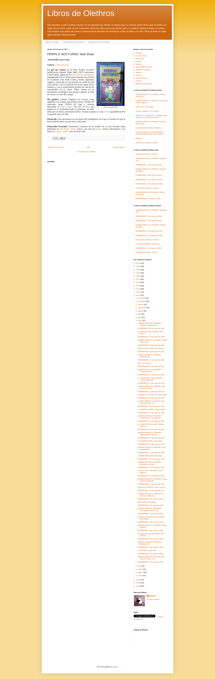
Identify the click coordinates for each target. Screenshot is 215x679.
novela (107, 111)
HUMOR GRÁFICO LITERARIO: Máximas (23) (149, 543)
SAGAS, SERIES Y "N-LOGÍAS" (147, 111)
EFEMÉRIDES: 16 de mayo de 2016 (151, 444)
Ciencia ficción (61, 65)
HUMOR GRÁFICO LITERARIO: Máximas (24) (149, 356)
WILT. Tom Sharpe (144, 363)
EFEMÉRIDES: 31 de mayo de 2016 (151, 328)
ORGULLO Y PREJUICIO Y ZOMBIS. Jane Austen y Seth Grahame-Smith (151, 116)
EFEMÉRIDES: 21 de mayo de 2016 (151, 406)
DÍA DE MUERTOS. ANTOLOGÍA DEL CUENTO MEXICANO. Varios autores (150, 133)
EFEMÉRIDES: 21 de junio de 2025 (149, 165)
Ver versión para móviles (86, 152)
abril (140, 566)
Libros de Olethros (80, 13)
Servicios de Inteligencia (83, 75)
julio (140, 314)
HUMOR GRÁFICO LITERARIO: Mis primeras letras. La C (151, 402)
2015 (138, 580)
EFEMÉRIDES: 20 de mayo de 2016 (151, 413)
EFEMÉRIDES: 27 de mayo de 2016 (151, 360)
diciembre (142, 298)
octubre (141, 304)
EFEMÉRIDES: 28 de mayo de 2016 (151, 352)
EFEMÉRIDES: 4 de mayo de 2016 (150, 539)
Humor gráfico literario (144, 67)
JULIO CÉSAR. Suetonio (147, 502)
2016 (138, 295)
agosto (140, 311)
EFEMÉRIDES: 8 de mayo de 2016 (150, 505)
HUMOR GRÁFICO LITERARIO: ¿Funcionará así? (149, 371)
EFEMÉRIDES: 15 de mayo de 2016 (151, 453)
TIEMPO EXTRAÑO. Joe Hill (146, 154)
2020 (138, 282)
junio (140, 317)
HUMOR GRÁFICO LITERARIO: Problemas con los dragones (149, 417)
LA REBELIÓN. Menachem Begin (150, 456)
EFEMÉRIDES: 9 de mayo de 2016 (150, 499)
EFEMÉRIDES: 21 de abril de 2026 (148, 248)
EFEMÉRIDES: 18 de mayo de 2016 (151, 429)
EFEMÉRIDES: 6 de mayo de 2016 (150, 522)
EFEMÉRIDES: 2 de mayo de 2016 (150, 554)
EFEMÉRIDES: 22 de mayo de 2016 (151, 398)
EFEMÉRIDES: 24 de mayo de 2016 (151, 383)
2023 (138, 273)
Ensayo (138, 61)
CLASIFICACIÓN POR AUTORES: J (149, 128)
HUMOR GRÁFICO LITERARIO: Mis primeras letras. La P (151, 558)
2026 (138, 263)
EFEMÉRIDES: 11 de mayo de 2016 (151, 484)
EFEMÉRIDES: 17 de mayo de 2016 (151, 438)
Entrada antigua (119, 147)
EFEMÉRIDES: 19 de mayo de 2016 (151, 421)
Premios (139, 81)
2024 (138, 270)
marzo (140, 569)
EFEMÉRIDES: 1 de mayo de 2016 (150, 562)
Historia (138, 64)
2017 (138, 292)
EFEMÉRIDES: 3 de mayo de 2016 (150, 547)
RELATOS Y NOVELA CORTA (147, 143)
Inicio (88, 147)
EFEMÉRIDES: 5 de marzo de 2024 (149, 175)
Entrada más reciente (55, 147)
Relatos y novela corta (144, 84)
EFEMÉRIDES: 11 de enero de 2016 (149, 180)
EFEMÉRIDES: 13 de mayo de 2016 (151, 467)
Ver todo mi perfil (153, 599)
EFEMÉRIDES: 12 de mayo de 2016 (151, 476)
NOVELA (139, 139)
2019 (138, 286)
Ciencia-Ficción (141, 56)
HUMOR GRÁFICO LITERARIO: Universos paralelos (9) (149, 324)
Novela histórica (141, 78)
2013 (138, 586)
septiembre (142, 308)
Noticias (139, 73)
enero (140, 576)
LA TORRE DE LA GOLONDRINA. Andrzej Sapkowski (150, 379)
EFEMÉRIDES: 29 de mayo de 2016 (151, 345)
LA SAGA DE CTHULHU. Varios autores (152, 395)
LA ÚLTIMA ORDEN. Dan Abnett (147, 244)
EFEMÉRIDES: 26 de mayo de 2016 (151, 366)
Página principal (52, 42)
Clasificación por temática (99, 42)
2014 (138, 583)
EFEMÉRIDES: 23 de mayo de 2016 (151, 392)
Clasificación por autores (73, 42)
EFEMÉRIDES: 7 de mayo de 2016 (150, 514)
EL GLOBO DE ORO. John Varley (150, 441)
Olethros (152, 596)
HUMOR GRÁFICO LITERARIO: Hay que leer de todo (151, 387)
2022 (138, 276)
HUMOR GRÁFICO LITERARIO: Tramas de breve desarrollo (152, 480)
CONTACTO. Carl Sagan (145, 107)
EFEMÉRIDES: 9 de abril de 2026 (148, 199)
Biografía (139, 53)
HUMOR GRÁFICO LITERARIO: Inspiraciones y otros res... (149, 434)
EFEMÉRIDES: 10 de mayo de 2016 (151, 491)
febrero (141, 572)
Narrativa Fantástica (143, 70)
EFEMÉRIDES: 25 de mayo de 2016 (151, 375)
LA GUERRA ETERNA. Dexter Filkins (151, 409)
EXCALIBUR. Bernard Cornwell (147, 188)
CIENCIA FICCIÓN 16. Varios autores (151, 487)
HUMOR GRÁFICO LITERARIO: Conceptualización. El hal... (149, 509)
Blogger (115, 667)
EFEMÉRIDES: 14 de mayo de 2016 (151, 459)
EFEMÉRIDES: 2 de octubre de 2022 (149, 184)
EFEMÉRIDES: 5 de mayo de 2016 (150, 531)
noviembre (142, 301)
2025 (138, 266)
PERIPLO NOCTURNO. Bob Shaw (150, 348)
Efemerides (140, 59)
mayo (140, 320)
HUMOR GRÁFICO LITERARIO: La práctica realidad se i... (151, 495)
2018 (138, 289)
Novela (138, 75)
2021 (138, 279)
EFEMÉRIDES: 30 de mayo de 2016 (151, 337)
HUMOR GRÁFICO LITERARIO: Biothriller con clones (149, 463)
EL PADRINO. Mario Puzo (147, 550)
